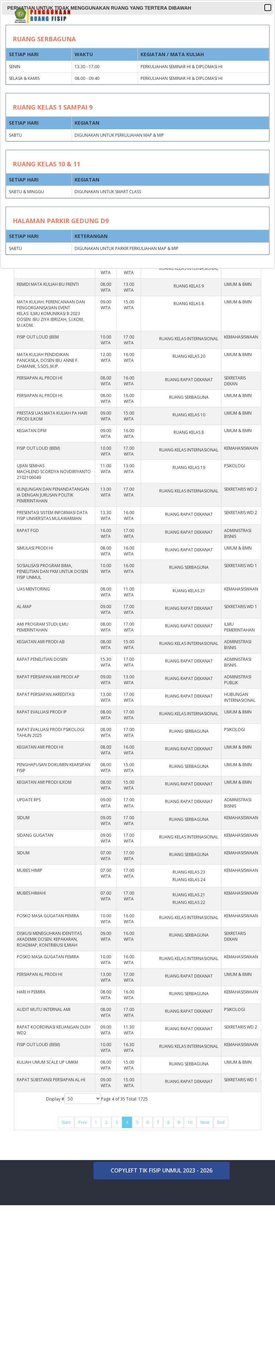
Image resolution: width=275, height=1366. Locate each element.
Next (204, 1122)
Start (66, 1122)
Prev (82, 1122)
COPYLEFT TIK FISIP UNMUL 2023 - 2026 (161, 1170)
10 (190, 1122)
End (220, 1122)
